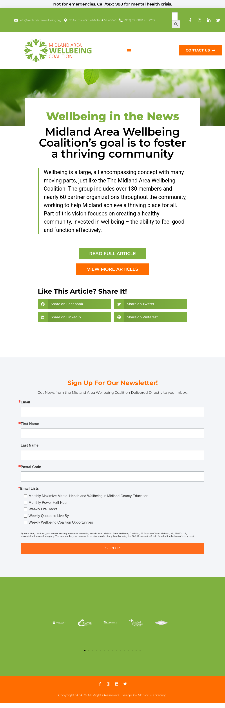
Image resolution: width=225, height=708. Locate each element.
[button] (128, 50)
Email (25, 402)
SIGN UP (112, 548)
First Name (30, 424)
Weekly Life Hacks (43, 509)
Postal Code (31, 467)
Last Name (29, 445)
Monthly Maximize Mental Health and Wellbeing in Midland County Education (88, 496)
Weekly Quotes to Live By (49, 516)
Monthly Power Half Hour (48, 503)
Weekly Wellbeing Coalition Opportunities (61, 522)
